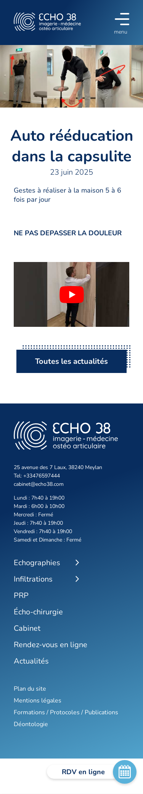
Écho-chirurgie (38, 612)
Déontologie (31, 724)
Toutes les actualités (71, 361)
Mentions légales (37, 700)
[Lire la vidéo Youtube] (71, 294)
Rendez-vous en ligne (50, 645)
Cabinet (27, 628)
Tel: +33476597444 (37, 475)
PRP (21, 595)
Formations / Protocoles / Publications (66, 712)
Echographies (37, 563)
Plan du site (30, 689)
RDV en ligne (95, 771)
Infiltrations (33, 579)
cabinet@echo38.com (39, 484)
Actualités (31, 661)
